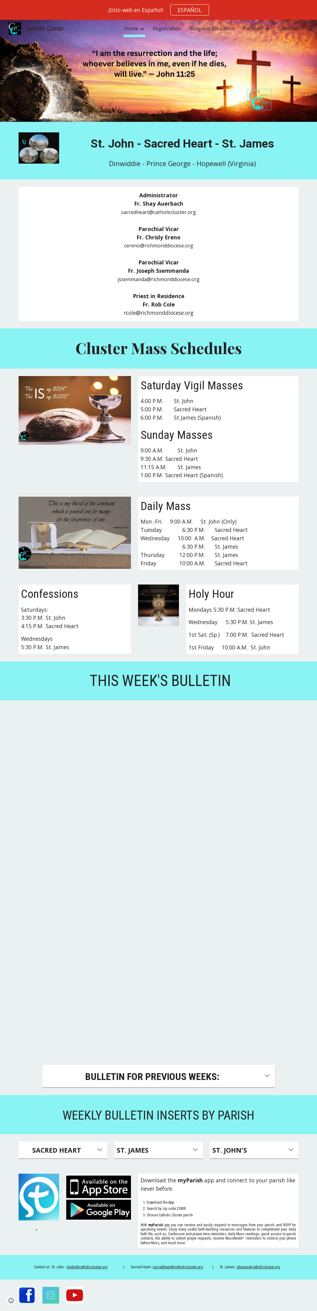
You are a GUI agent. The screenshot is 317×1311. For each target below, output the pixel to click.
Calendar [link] (288, 28)
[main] (182, 143)
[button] (309, 28)
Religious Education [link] (212, 28)
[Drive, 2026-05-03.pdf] (159, 879)
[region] (158, 10)
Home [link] (131, 28)
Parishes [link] (253, 28)
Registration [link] (167, 28)
